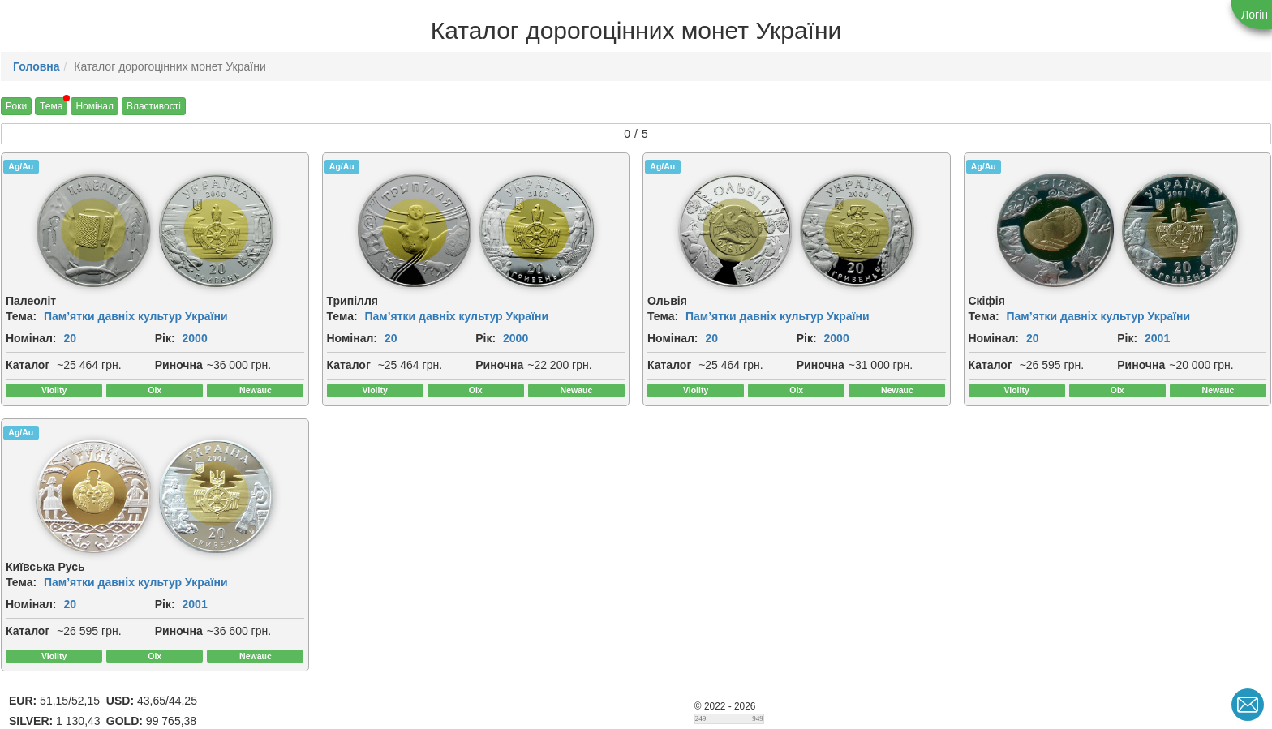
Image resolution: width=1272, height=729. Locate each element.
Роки (16, 106)
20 (69, 338)
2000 (195, 338)
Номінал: (31, 338)
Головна (36, 66)
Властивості (154, 106)
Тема (51, 106)
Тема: (21, 316)
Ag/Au (20, 166)
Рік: (165, 338)
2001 (1157, 338)
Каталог (27, 365)
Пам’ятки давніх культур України (136, 316)
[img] (94, 230)
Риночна (179, 365)
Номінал (94, 106)
